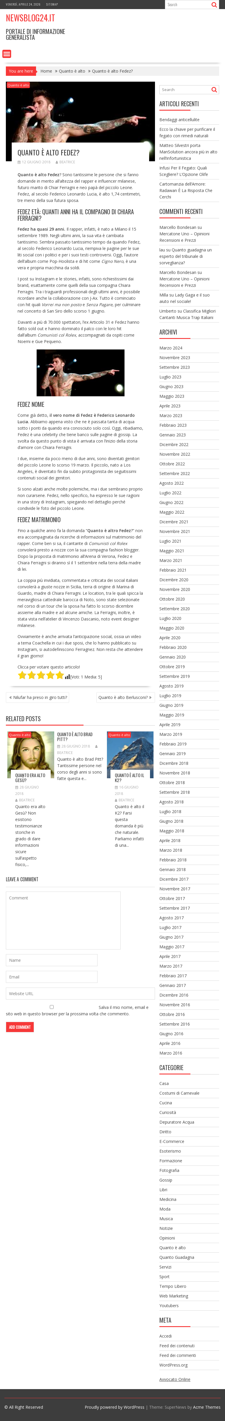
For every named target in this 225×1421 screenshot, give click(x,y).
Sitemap (52, 4)
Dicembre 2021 (173, 521)
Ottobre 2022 (172, 464)
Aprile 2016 (169, 1043)
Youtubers (169, 1305)
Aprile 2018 (169, 840)
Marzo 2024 (170, 348)
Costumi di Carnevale (179, 1093)
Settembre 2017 (174, 908)
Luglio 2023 (170, 377)
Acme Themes (207, 1407)
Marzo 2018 (170, 850)
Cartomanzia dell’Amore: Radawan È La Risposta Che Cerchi (185, 190)
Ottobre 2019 (172, 666)
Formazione (170, 1160)
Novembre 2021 (174, 531)
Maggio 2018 (171, 831)
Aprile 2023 (169, 406)
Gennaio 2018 (172, 869)
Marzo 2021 (170, 560)
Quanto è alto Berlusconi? (123, 697)
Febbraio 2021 (173, 570)
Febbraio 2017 (173, 975)
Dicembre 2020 (173, 579)
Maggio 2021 (171, 550)
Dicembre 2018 (173, 763)
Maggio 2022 (171, 512)
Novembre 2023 (174, 357)
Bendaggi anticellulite (179, 119)
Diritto (165, 1131)
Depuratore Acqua (176, 1122)
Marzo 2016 (170, 1053)
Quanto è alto (18, 85)
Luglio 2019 (170, 695)
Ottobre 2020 (172, 599)
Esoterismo (170, 1151)
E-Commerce (171, 1141)
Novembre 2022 (174, 454)
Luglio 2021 (170, 541)
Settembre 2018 (174, 792)
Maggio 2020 (171, 628)
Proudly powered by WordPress (114, 1407)
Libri (163, 1189)
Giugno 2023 (171, 386)
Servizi (165, 1267)
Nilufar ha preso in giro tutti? (40, 697)
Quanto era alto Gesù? (30, 777)
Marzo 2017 (170, 966)
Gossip (165, 1180)
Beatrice (65, 162)
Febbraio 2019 (173, 744)
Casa (164, 1083)
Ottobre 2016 (172, 1014)
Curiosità (167, 1112)
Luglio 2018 (170, 811)
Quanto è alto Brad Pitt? (75, 736)
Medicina (167, 1199)
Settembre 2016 (174, 1024)
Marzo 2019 (170, 734)
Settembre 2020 (174, 608)
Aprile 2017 (169, 956)
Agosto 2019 (171, 686)
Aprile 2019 (169, 724)
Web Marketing (173, 1296)
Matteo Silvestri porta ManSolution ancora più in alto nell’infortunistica (188, 152)
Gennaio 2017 (172, 985)
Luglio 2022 (170, 493)
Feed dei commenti (177, 1355)
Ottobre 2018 (172, 782)
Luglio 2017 (170, 927)
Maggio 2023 (171, 396)
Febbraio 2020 (173, 647)
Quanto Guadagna (176, 1257)
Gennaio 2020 (172, 657)
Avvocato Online (174, 1379)
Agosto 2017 (171, 918)
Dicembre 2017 (173, 879)
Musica (166, 1218)
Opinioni (167, 1238)
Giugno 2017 (171, 937)
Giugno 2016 (171, 1033)
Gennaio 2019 (172, 753)
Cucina (165, 1102)
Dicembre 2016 (173, 995)
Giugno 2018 (171, 821)
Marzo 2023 (170, 415)
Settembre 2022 (174, 473)
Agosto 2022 (171, 483)
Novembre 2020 (174, 589)
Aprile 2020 (169, 637)
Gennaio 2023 (172, 435)
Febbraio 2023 (173, 425)
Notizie (166, 1228)
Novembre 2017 (174, 889)
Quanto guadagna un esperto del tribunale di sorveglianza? (185, 256)
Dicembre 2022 (173, 444)
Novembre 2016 (174, 1004)
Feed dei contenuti (177, 1345)
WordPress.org (173, 1365)
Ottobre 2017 (172, 898)
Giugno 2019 (171, 705)
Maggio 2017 (171, 946)
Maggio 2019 (171, 715)
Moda (165, 1209)
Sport (164, 1276)
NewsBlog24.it (30, 18)
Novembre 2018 (174, 773)
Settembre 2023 (174, 367)
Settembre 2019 (174, 676)
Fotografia (169, 1170)
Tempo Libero (172, 1286)
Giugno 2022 (171, 502)
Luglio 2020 (170, 618)
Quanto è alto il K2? (129, 777)
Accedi (165, 1336)
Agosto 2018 (171, 802)
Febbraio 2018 (173, 860)
